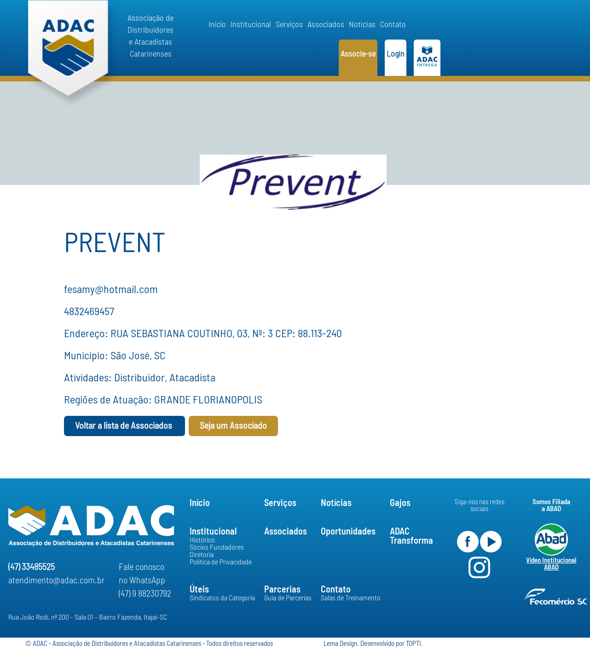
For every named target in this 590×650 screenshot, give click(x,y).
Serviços (289, 25)
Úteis (199, 589)
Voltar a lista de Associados (124, 426)
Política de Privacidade (221, 562)
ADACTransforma (411, 536)
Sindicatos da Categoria (222, 598)
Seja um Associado (233, 426)
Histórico (202, 540)
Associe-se (358, 54)
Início (217, 25)
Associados (325, 25)
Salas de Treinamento (351, 598)
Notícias (362, 25)
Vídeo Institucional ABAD (551, 564)
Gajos (400, 503)
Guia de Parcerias (288, 598)
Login (396, 54)
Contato (393, 25)
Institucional (251, 25)
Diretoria (202, 554)
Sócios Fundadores (217, 547)
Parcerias (282, 589)
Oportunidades (348, 531)
